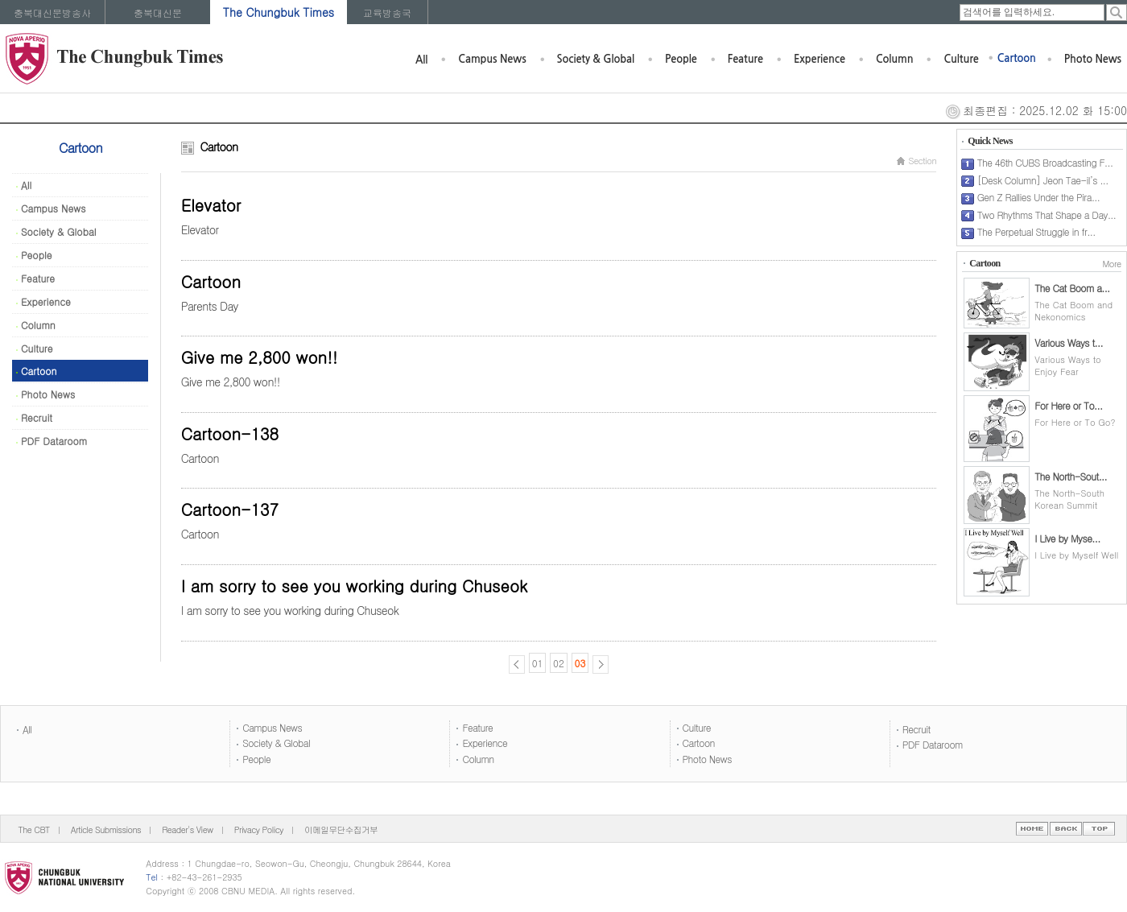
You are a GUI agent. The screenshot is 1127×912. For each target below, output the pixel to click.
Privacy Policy (258, 829)
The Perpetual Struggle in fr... (1036, 231)
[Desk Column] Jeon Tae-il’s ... (1042, 180)
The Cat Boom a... (1071, 288)
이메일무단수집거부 (341, 829)
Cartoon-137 (230, 509)
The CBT (34, 829)
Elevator (211, 205)
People (681, 59)
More (1111, 264)
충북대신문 (158, 12)
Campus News (492, 59)
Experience (819, 59)
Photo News (1092, 59)
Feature (745, 59)
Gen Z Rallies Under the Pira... (1038, 197)
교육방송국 (387, 12)
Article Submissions (106, 829)
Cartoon (1016, 58)
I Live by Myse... (1067, 538)
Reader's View (187, 829)
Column (895, 59)
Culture (960, 59)
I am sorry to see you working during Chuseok (354, 585)
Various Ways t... (1068, 342)
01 (537, 663)
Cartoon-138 (230, 433)
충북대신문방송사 (52, 12)
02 (558, 663)
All (421, 60)
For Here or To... (1068, 405)
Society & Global (595, 59)
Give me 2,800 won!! (259, 357)
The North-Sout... (1070, 476)
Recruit (34, 417)
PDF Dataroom (51, 441)
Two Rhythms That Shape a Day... (1047, 214)
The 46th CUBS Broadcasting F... (1045, 162)
